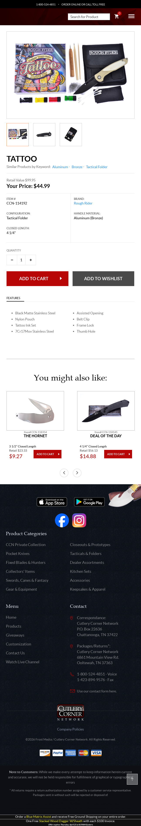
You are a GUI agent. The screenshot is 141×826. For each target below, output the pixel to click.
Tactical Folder (96, 167)
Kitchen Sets (80, 571)
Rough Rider (83, 203)
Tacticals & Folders (86, 553)
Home (11, 617)
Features (13, 298)
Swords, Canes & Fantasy (27, 580)
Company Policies (70, 729)
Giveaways (15, 635)
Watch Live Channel (22, 662)
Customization (18, 644)
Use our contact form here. (97, 691)
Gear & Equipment (21, 589)
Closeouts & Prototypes (90, 544)
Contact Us (15, 653)
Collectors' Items (20, 571)
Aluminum (60, 167)
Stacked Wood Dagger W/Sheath (61, 821)
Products (13, 626)
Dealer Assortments (87, 562)
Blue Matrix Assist (38, 816)
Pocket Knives (18, 553)
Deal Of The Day (106, 436)
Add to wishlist (103, 278)
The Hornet (35, 436)
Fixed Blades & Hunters (26, 562)
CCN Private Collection (26, 544)
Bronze (77, 167)
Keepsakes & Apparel (87, 589)
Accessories (80, 580)
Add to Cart (33, 278)
